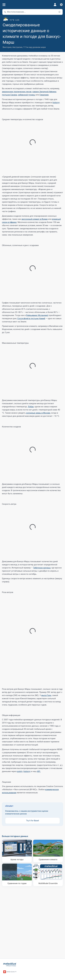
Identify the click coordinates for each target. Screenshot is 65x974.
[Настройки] (61, 4)
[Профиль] (55, 4)
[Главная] (10, 964)
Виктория (7, 47)
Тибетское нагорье (42, 568)
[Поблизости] (59, 12)
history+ (56, 102)
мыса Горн (46, 695)
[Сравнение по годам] (17, 875)
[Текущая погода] (32, 19)
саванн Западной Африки (44, 91)
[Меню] (4, 4)
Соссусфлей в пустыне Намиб (31, 318)
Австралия (17, 47)
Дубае (31, 406)
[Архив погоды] (17, 851)
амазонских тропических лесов (16, 91)
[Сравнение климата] (48, 851)
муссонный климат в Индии (35, 219)
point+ (20, 771)
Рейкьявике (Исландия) (37, 315)
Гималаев (44, 95)
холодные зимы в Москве (38, 413)
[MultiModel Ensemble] (48, 875)
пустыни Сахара (9, 95)
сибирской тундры (26, 95)
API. (39, 771)
